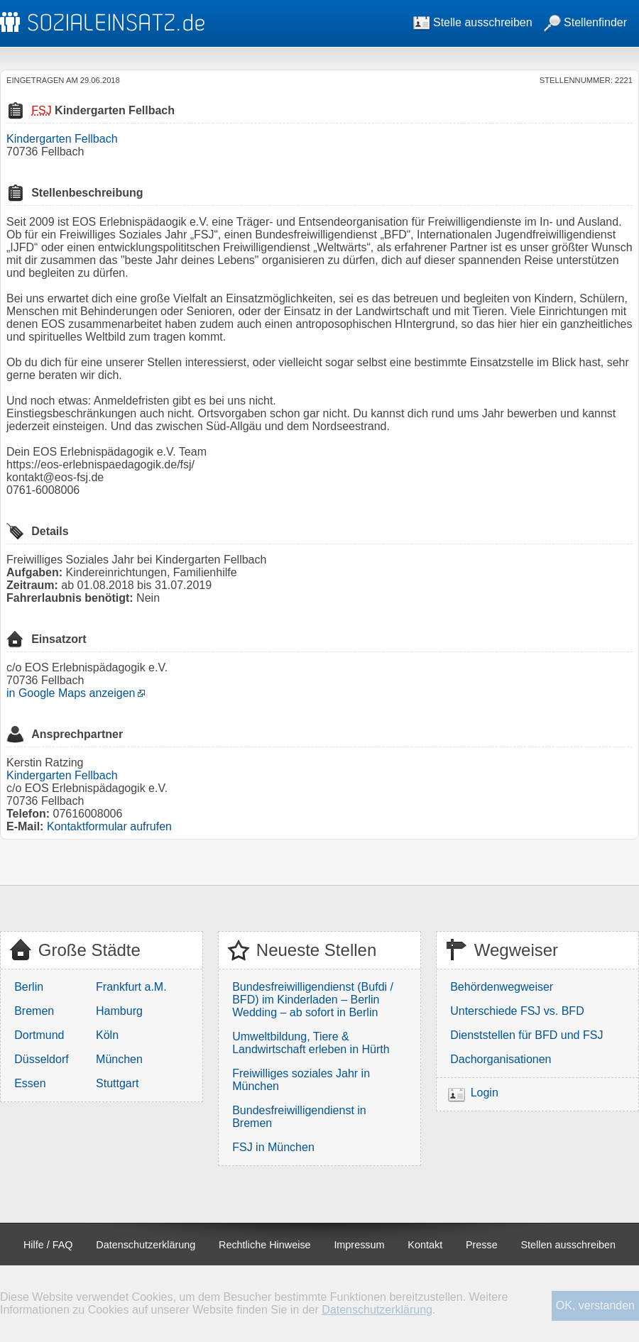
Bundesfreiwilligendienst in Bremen (299, 1116)
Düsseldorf (41, 1059)
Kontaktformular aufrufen (109, 826)
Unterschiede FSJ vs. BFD (517, 1011)
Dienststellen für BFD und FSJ (526, 1035)
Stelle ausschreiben (472, 22)
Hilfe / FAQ (48, 1244)
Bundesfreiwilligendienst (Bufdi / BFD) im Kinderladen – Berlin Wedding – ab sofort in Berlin (312, 999)
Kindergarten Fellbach (62, 139)
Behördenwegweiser (501, 987)
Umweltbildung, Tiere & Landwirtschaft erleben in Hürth (310, 1042)
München (119, 1059)
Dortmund (39, 1035)
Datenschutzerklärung (145, 1244)
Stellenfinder (585, 22)
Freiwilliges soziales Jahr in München (301, 1079)
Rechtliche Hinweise (265, 1244)
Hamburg (119, 1011)
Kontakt (425, 1244)
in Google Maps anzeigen (70, 693)
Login (484, 1093)
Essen (29, 1083)
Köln (107, 1035)
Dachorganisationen (500, 1059)
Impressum (359, 1244)
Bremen (34, 1011)
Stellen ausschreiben (568, 1244)
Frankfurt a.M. (131, 987)
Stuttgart (117, 1083)
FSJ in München (273, 1147)
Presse (482, 1244)
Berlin (28, 987)
